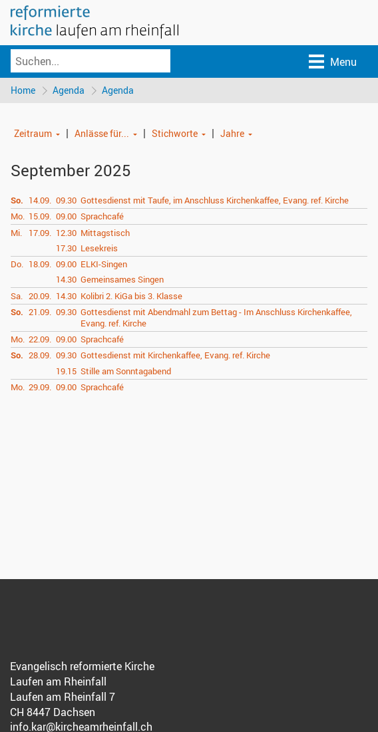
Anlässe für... (102, 133)
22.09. (40, 339)
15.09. (40, 216)
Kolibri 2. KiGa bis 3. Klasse (131, 296)
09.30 (66, 200)
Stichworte (175, 133)
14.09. (40, 200)
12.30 (66, 233)
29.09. (40, 387)
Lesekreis (99, 248)
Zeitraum (33, 133)
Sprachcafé (102, 216)
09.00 (66, 216)
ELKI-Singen (104, 264)
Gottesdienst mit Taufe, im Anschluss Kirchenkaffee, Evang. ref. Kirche (215, 200)
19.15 (66, 371)
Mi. (16, 233)
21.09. (40, 312)
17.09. (40, 233)
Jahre (232, 133)
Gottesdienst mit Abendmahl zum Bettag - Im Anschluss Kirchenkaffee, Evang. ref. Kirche (216, 317)
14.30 (66, 279)
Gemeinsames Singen (122, 279)
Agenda (69, 90)
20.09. (40, 296)
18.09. (40, 264)
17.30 (66, 248)
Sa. (17, 296)
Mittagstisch (105, 233)
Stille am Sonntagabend (126, 371)
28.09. (40, 355)
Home (23, 90)
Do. (17, 264)
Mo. (18, 216)
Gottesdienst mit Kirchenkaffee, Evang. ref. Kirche (175, 355)
